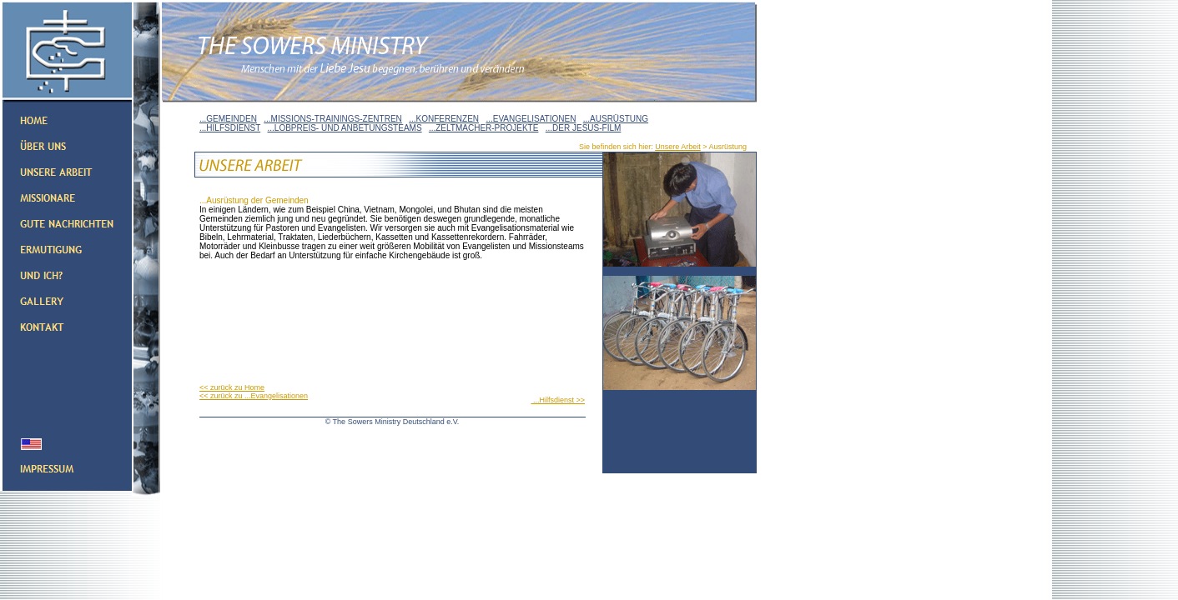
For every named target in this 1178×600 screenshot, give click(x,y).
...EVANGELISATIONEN (531, 118)
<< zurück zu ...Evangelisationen (253, 396)
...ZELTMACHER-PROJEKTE (484, 127)
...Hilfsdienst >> (558, 400)
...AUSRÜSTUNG (615, 118)
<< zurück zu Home (231, 387)
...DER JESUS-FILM (584, 127)
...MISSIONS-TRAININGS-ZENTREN (333, 118)
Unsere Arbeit (678, 146)
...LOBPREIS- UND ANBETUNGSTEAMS (345, 127)
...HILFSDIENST (229, 127)
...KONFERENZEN (444, 118)
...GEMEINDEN (228, 118)
